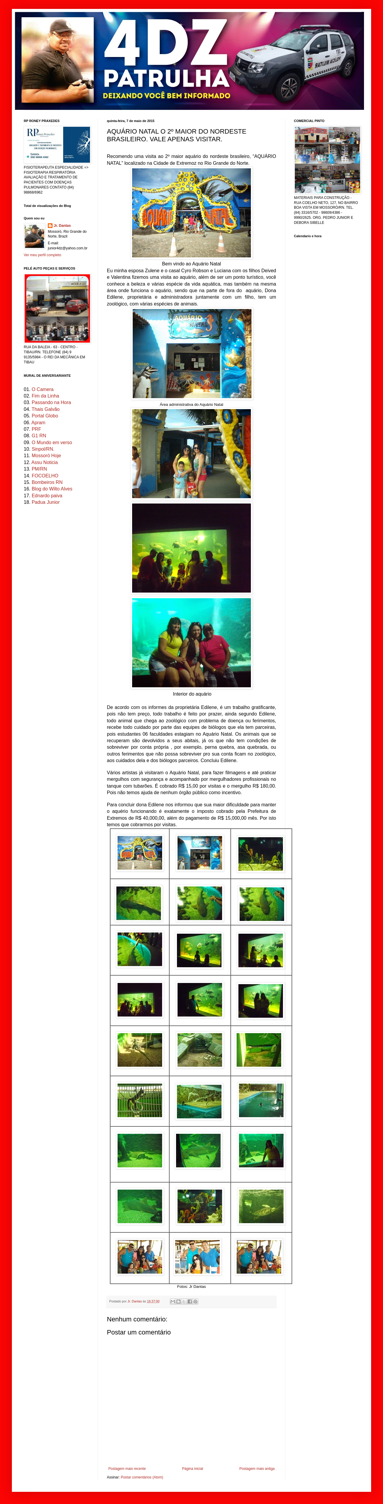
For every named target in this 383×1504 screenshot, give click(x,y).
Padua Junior (46, 502)
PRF (36, 429)
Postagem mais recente (127, 1469)
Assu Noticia (44, 462)
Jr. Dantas (135, 1301)
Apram (38, 422)
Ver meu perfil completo (42, 255)
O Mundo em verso (52, 442)
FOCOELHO (45, 475)
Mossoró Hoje (46, 455)
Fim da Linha (45, 395)
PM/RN (39, 468)
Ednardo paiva (47, 495)
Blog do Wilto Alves (52, 488)
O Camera (43, 389)
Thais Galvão (45, 409)
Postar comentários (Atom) (142, 1477)
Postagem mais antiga (257, 1469)
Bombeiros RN (47, 482)
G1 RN (39, 435)
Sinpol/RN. (43, 449)
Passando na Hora (51, 402)
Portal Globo (45, 415)
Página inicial (192, 1469)
